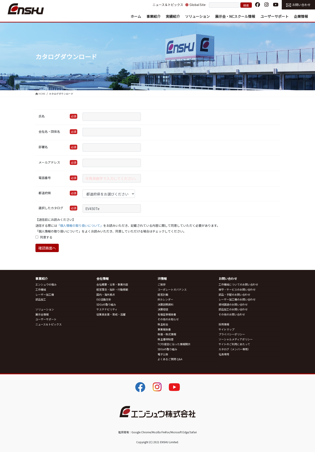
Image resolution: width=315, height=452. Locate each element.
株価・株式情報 (167, 334)
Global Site (195, 4)
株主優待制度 (165, 339)
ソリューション (44, 309)
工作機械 (40, 289)
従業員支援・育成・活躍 (110, 314)
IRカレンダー (165, 299)
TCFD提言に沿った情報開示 (174, 344)
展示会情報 (42, 314)
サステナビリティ (106, 309)
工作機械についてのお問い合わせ (238, 284)
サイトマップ (226, 329)
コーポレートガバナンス (172, 289)
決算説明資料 (165, 304)
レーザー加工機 (44, 294)
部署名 (43, 147)
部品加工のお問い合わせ (233, 309)
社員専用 (224, 354)
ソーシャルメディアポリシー (236, 339)
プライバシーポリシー (232, 334)
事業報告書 (164, 329)
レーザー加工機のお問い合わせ (237, 299)
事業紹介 (41, 278)
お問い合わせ (298, 4)
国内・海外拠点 (105, 294)
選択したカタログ (51, 208)
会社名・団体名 (49, 131)
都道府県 (45, 193)
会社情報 (102, 278)
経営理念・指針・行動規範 (112, 289)
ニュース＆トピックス (168, 4)
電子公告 (163, 354)
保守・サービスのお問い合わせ (237, 289)
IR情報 (162, 278)
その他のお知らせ (168, 319)
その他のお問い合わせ (232, 314)
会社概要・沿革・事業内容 (112, 284)
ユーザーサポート (46, 319)
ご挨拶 (162, 284)
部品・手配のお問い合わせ (234, 294)
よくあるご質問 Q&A (170, 359)
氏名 (42, 116)
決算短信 (163, 309)
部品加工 (40, 299)
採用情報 (224, 324)
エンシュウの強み (46, 284)
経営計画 (163, 294)
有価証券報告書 (167, 314)
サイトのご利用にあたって (234, 344)
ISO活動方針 (103, 299)
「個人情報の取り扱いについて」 (80, 225)
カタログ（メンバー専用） (234, 349)
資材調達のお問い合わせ (233, 304)
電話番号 (45, 177)
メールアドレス (49, 162)
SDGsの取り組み (106, 304)
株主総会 (163, 324)
